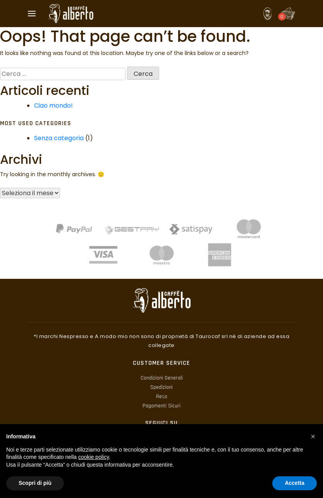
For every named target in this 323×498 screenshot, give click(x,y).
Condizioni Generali (162, 377)
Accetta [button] (294, 483)
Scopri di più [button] (35, 483)
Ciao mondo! (53, 105)
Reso (161, 396)
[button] (313, 436)
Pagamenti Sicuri (161, 405)
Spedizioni (161, 387)
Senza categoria (59, 138)
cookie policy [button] (93, 457)
